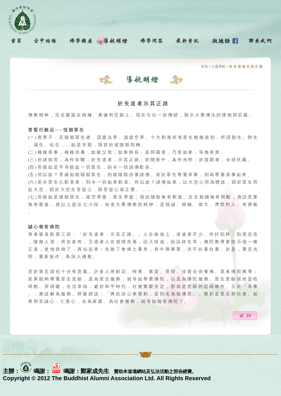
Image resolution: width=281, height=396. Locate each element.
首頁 (204, 67)
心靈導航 (218, 67)
